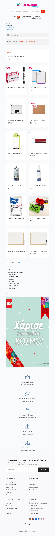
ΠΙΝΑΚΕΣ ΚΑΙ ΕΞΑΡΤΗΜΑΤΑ (27, 41)
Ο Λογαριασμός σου (11, 508)
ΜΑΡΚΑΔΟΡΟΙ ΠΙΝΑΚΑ (15, 286)
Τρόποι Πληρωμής (11, 490)
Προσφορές (9, 26)
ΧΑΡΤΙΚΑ (15, 41)
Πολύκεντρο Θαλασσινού (29, 531)
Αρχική (8, 24)
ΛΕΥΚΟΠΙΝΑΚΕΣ (13, 274)
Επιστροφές (9, 492)
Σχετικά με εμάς (10, 28)
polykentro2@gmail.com (37, 508)
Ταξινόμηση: (10, 56)
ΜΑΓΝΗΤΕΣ (12, 288)
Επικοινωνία (9, 29)
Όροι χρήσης (9, 487)
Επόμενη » (20, 262)
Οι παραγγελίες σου (34, 487)
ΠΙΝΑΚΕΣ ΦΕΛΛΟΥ (14, 283)
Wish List (31, 490)
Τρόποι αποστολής (11, 484)
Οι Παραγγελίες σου (11, 511)
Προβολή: (9, 59)
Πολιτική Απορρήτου (11, 495)
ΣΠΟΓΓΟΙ (11, 281)
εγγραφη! (43, 469)
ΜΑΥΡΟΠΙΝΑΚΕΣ (13, 277)
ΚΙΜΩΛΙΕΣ (11, 279)
